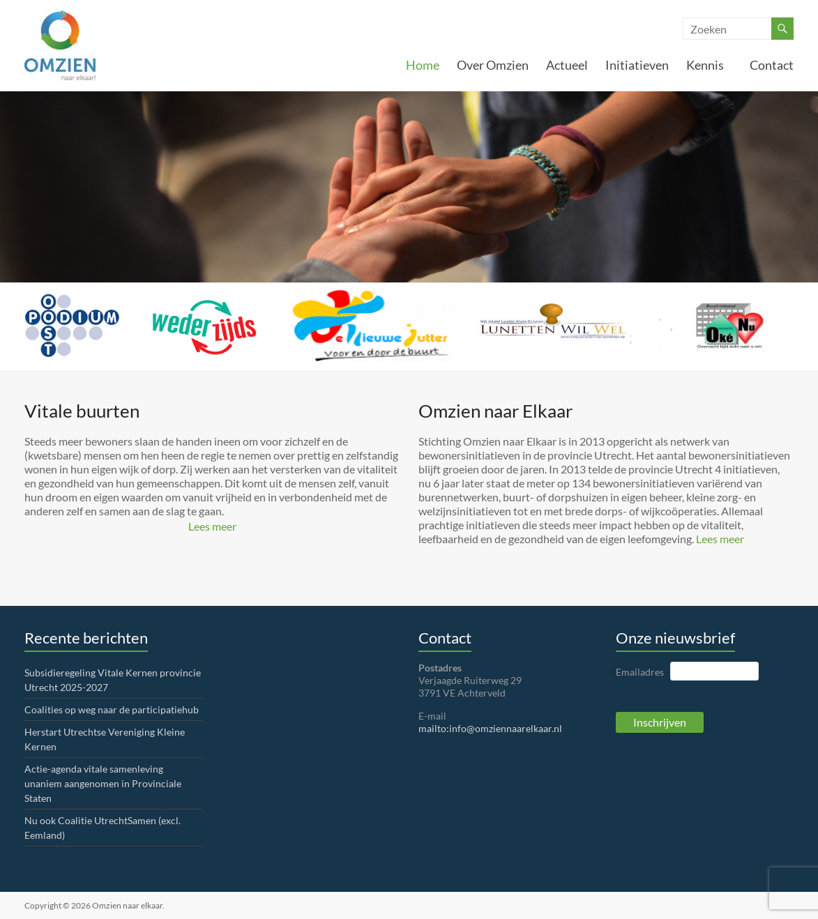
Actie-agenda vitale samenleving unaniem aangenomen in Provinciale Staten (102, 783)
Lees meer (212, 526)
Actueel (567, 65)
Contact (772, 65)
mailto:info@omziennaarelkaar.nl (490, 728)
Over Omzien (493, 65)
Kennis (709, 65)
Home (422, 65)
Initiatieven (637, 65)
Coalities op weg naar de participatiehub (111, 709)
